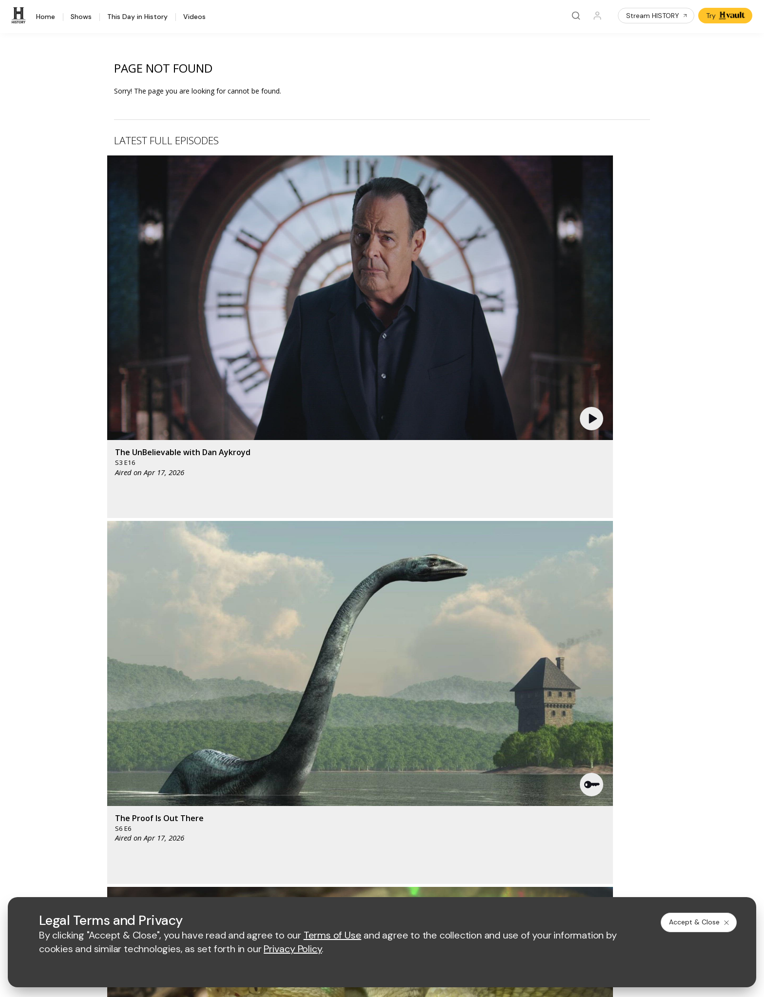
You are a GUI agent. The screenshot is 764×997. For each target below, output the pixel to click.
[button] (267, 231)
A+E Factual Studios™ (277, 777)
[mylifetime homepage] (323, 687)
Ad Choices (481, 883)
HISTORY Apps (114, 755)
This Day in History (137, 17)
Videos (194, 17)
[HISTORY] (20, 15)
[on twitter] (122, 857)
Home (45, 17)
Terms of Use (265, 883)
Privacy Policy (317, 883)
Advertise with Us (271, 761)
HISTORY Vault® (116, 743)
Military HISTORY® (119, 793)
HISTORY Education (121, 730)
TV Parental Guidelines (434, 793)
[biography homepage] (300, 716)
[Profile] (597, 15)
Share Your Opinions (123, 819)
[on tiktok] (199, 857)
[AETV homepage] (261, 687)
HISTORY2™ (109, 768)
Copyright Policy (374, 883)
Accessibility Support (430, 777)
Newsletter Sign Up (121, 806)
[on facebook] (96, 857)
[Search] (576, 15)
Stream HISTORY (657, 15)
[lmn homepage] (384, 687)
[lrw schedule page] (435, 716)
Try (726, 15)
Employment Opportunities (439, 761)
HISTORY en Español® (126, 781)
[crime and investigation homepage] (386, 716)
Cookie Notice (432, 883)
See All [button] (627, 529)
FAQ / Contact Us (117, 831)
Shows (81, 17)
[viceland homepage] (483, 687)
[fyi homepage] (430, 687)
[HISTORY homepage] (111, 694)
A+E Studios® (265, 793)
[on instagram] (173, 857)
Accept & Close (699, 922)
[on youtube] (147, 857)
